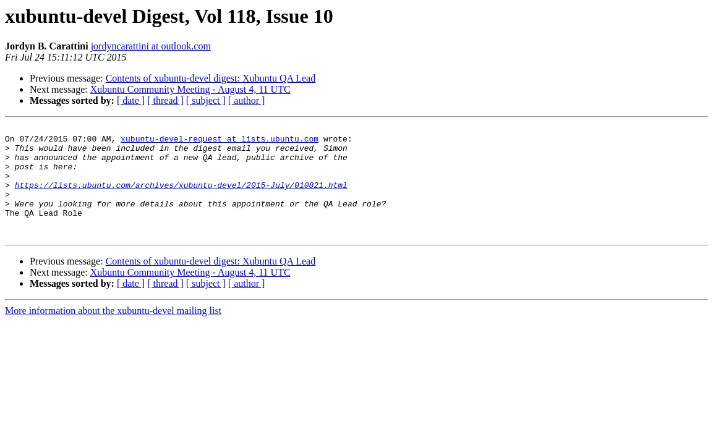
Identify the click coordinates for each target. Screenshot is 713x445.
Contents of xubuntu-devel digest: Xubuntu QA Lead (211, 78)
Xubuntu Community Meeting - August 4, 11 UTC (190, 89)
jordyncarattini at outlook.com (151, 46)
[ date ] (131, 100)
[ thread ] (165, 100)
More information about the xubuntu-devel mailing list (113, 333)
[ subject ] (206, 100)
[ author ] (246, 100)
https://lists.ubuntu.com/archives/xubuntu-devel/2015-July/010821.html (181, 197)
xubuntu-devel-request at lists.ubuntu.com (219, 142)
